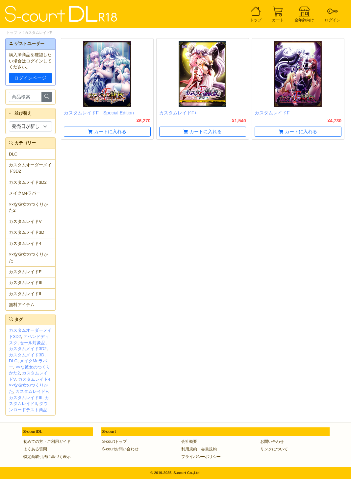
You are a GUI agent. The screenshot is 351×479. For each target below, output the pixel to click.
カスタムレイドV (25, 221)
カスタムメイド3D (26, 232)
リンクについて (274, 449)
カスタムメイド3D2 (28, 182)
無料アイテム (22, 304)
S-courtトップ (114, 441)
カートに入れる (107, 131)
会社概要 (189, 441)
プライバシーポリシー (201, 456)
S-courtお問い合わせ (120, 449)
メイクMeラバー (24, 193)
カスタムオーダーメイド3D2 (30, 168)
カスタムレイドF (25, 271)
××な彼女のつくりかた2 (28, 207)
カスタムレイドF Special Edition (99, 112)
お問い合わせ (272, 441)
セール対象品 (32, 342)
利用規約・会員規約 (199, 449)
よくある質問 (35, 449)
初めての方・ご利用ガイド (47, 441)
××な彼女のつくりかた (28, 257)
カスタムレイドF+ (178, 112)
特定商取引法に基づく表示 (47, 456)
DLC (13, 154)
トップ (11, 33)
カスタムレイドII (25, 293)
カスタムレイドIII (25, 282)
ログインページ (30, 78)
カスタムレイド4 (25, 243)
